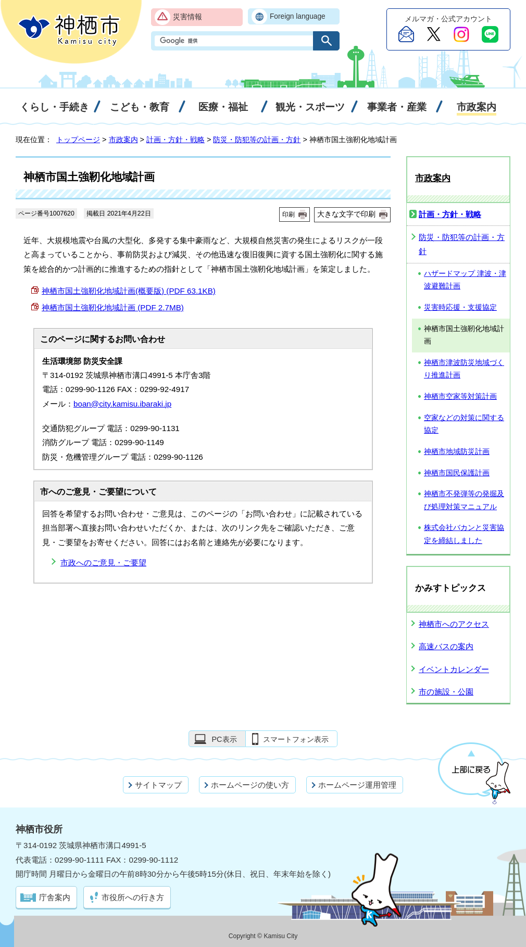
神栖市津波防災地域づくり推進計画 (464, 369)
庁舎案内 (54, 897)
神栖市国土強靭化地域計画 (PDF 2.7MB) (113, 307)
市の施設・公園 (446, 691)
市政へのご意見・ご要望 (103, 562)
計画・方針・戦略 (175, 139)
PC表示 (223, 739)
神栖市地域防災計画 (457, 452)
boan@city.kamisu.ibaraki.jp (122, 403)
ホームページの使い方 (250, 784)
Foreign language (297, 16)
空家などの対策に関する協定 (464, 424)
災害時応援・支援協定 (460, 307)
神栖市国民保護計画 (457, 473)
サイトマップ (158, 784)
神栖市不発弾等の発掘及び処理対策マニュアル (464, 500)
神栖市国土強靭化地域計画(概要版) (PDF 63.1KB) (129, 290)
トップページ (78, 139)
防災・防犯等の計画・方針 (256, 139)
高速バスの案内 (446, 646)
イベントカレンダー (454, 669)
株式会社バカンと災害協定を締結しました (464, 534)
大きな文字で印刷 (346, 214)
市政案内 (123, 139)
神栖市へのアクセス (454, 624)
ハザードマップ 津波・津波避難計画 (465, 280)
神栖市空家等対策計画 (460, 396)
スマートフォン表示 (296, 739)
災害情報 (187, 17)
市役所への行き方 (133, 897)
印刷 (288, 214)
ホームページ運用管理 (357, 784)
